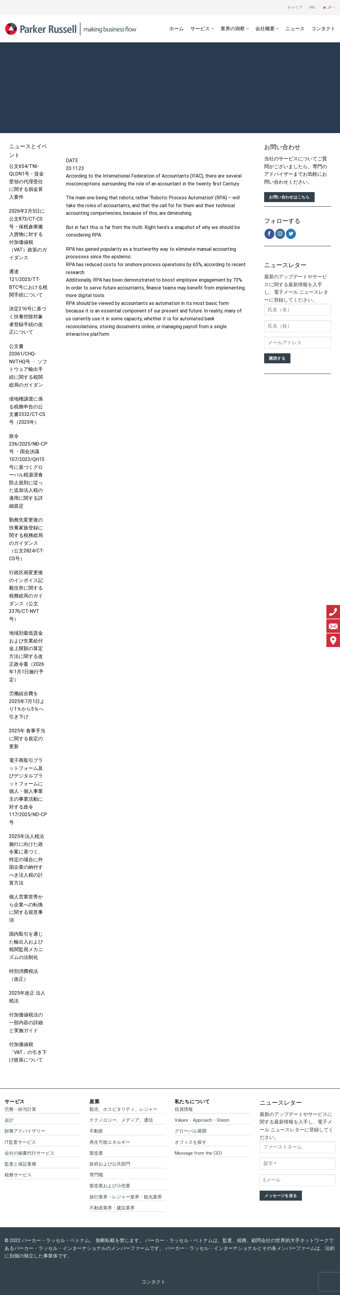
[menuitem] (328, 7)
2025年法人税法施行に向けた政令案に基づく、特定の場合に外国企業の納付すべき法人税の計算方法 (26, 859)
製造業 (96, 1153)
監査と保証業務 (20, 1164)
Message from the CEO (198, 1153)
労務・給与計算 (20, 1109)
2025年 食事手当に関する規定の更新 (27, 738)
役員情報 (184, 1109)
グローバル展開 (190, 1131)
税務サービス (18, 1175)
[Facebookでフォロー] (269, 234)
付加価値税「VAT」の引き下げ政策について (28, 1052)
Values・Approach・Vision (202, 1120)
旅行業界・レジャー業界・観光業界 (125, 1197)
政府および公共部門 (109, 1164)
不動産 (96, 1131)
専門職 (96, 1175)
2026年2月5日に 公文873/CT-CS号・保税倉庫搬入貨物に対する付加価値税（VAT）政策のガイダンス (28, 234)
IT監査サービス (20, 1142)
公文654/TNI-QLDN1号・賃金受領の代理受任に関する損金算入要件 (26, 181)
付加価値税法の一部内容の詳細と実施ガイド (26, 1022)
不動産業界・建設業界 (112, 1208)
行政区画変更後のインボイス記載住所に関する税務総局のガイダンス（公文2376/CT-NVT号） (26, 596)
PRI (312, 7)
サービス (202, 29)
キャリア (295, 7)
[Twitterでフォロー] (291, 234)
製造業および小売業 (109, 1186)
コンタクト (323, 28)
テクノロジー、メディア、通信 (121, 1120)
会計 (9, 1120)
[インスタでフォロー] (280, 234)
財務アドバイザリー (25, 1131)
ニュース (295, 28)
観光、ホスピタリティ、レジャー (123, 1109)
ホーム (176, 28)
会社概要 (267, 29)
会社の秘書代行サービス (29, 1153)
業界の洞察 (235, 29)
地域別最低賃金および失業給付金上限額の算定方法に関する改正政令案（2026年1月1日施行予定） (26, 656)
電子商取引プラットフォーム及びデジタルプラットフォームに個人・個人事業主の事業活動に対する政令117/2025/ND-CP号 (28, 791)
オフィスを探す (190, 1142)
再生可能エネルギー (109, 1142)
